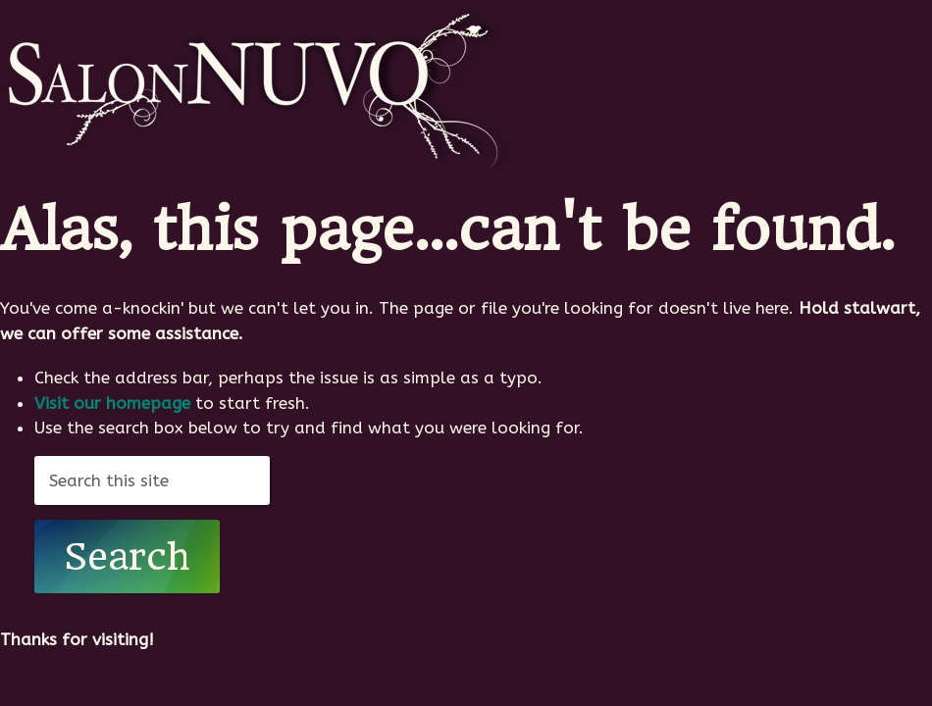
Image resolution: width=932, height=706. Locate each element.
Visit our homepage (112, 403)
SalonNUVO (256, 86)
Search (127, 556)
